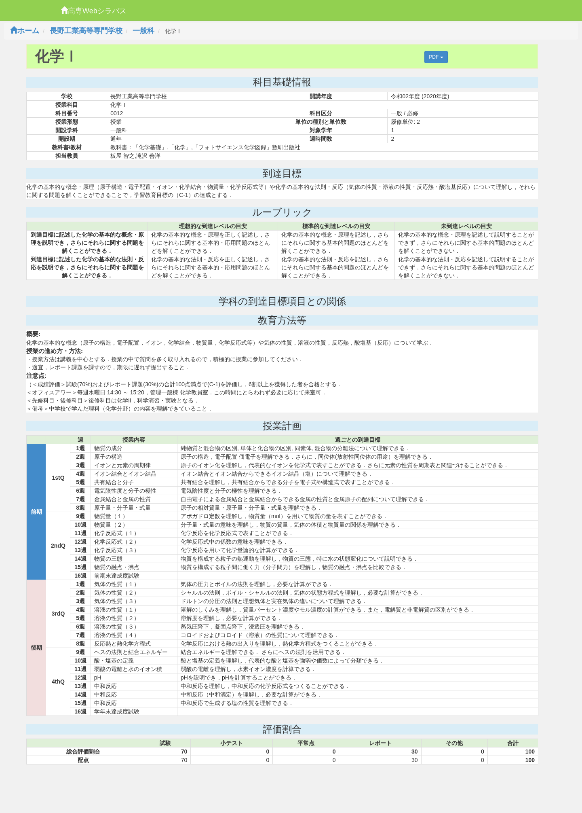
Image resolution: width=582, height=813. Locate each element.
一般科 (143, 31)
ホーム (24, 31)
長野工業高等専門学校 (86, 31)
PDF (436, 57)
